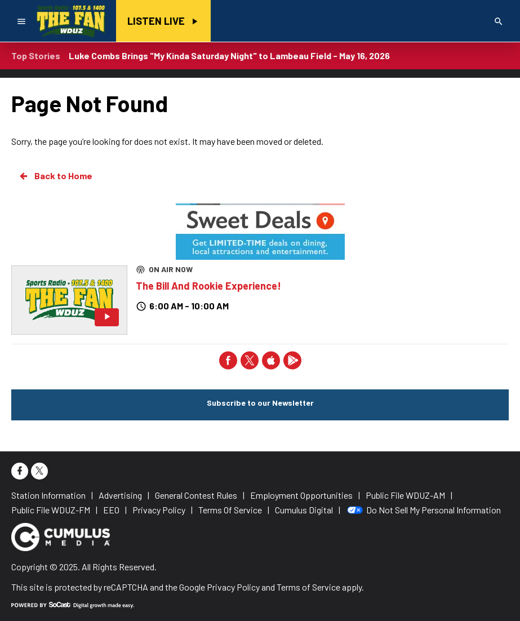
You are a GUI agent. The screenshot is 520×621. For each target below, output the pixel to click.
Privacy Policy (233, 587)
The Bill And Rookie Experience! (208, 286)
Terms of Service (308, 587)
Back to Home (55, 175)
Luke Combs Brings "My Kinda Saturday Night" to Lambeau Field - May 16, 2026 (229, 55)
